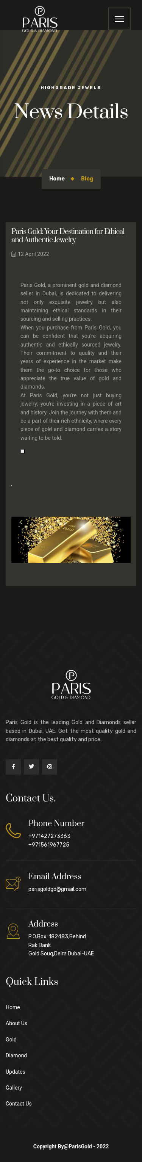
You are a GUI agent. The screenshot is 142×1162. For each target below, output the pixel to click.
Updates (15, 1072)
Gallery (14, 1088)
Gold (11, 1040)
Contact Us (19, 1104)
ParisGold (80, 1146)
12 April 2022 (30, 254)
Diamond (16, 1055)
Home (57, 179)
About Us (16, 1023)
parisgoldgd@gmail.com (57, 889)
